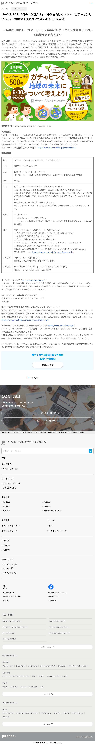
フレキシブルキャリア (47, 666)
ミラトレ (23, 687)
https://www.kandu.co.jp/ (33, 280)
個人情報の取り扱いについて (57, 592)
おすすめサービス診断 (11, 483)
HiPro (42, 687)
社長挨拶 (6, 510)
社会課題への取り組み (52, 510)
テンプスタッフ (7, 666)
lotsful (4, 687)
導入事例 (5, 520)
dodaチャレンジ (52, 676)
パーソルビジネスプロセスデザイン (14, 627)
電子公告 (5, 601)
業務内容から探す (10, 487)
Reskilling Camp (77, 713)
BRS (33, 676)
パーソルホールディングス (11, 621)
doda (4, 676)
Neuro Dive (33, 687)
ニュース (9, 432)
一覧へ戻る (34, 377)
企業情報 (5, 497)
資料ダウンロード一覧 (47, 413)
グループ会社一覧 (48, 647)
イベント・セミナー (10, 525)
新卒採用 (6, 545)
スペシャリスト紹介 (10, 469)
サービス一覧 (7, 478)
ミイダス (41, 676)
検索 (90, 452)
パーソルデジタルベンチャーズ (59, 633)
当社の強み (6, 464)
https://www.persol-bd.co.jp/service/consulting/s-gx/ (25, 320)
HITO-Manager (46, 713)
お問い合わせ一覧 (48, 420)
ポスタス (66, 713)
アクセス (47, 506)
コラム (50, 525)
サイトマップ (52, 601)
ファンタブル (32, 666)
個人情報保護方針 (8, 592)
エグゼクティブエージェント (19, 676)
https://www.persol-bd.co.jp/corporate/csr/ (57, 147)
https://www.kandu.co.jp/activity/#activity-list (52, 252)
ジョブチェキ (8, 572)
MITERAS (57, 713)
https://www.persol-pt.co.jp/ (60, 325)
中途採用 (6, 549)
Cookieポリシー (53, 597)
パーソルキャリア (8, 633)
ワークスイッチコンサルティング (27, 713)
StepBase (5, 716)
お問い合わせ (47, 364)
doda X (63, 676)
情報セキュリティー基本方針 (12, 597)
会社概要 (6, 502)
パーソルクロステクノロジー (58, 627)
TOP (2, 432)
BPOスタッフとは (10, 564)
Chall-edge (61, 666)
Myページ (6, 568)
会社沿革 (47, 502)
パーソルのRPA (7, 713)
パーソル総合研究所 (9, 639)
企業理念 (6, 506)
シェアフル (13, 687)
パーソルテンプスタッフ (57, 621)
